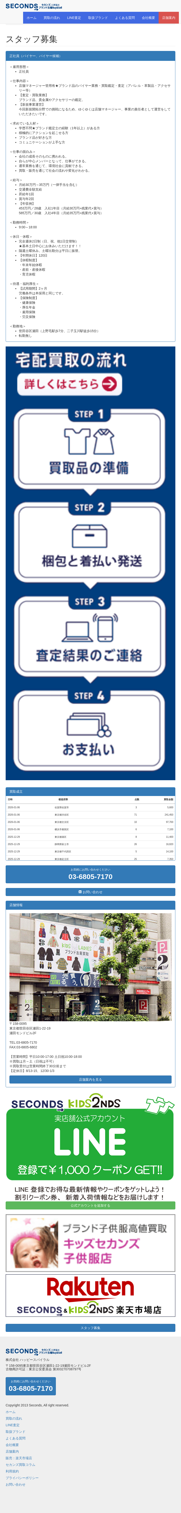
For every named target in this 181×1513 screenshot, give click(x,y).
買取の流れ (52, 18)
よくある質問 (125, 18)
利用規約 (12, 1471)
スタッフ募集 (90, 1328)
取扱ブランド (98, 18)
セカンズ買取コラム (20, 1465)
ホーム (32, 18)
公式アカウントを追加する (90, 1205)
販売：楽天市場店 (19, 1458)
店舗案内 (168, 18)
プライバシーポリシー (22, 1478)
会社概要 (148, 18)
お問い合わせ (90, 892)
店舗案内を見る (90, 1079)
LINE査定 (74, 18)
